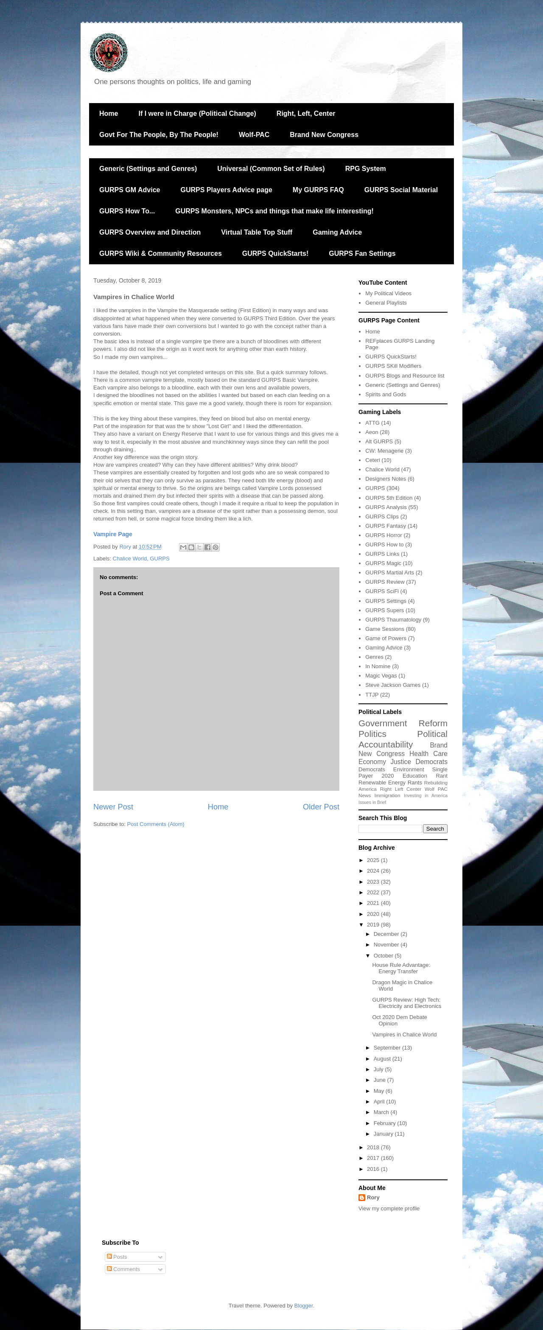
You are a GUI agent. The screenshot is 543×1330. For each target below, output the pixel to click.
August (383, 1059)
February (385, 1123)
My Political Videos (388, 293)
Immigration (387, 795)
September (388, 1047)
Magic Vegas (381, 675)
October (384, 955)
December (387, 934)
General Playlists (386, 303)
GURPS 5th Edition (388, 498)
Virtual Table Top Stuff (256, 232)
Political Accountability (403, 739)
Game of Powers (385, 638)
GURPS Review (384, 582)
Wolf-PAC (254, 134)
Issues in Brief (372, 802)
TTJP (371, 695)
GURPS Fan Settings (362, 253)
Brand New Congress (324, 134)
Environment (408, 769)
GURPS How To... (127, 211)
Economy (372, 761)
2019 (374, 924)
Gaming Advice (337, 232)
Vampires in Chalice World (404, 1034)
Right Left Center (400, 789)
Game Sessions (384, 629)
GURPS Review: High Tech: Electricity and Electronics (406, 1003)
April (380, 1101)
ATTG (372, 423)
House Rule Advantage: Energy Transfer (401, 968)
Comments (123, 1269)
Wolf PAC (436, 789)
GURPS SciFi (382, 591)
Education (415, 776)
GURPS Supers (384, 610)
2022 (374, 892)
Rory (373, 1197)
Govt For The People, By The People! (158, 134)
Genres (374, 657)
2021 (374, 903)
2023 (374, 882)
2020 (388, 776)
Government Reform (403, 723)
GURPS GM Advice (129, 189)
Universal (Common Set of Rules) (271, 168)
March (382, 1112)
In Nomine (377, 666)
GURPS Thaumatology (393, 619)
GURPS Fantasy (385, 526)
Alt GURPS (379, 441)
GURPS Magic (383, 563)
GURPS (159, 558)
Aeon (371, 432)
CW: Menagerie (384, 451)
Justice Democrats (419, 761)
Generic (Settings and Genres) (148, 168)
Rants (415, 782)
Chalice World (130, 558)
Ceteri (372, 460)
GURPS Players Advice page (226, 189)
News (364, 795)
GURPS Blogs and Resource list (404, 375)
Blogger (303, 1305)
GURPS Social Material (401, 189)
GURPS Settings (385, 601)
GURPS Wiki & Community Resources (160, 253)
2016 (374, 1169)
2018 (374, 1147)
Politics (372, 734)
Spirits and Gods (385, 394)
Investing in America (426, 795)
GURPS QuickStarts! (275, 253)
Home (108, 113)
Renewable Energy (382, 782)
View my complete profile (389, 1208)
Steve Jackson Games (392, 685)
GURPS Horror (383, 535)
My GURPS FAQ (318, 189)
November (387, 944)
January (384, 1134)
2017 (374, 1158)
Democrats (371, 769)
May (380, 1091)
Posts (117, 1257)
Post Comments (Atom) (156, 824)
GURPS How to (384, 544)
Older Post (321, 807)
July (379, 1069)
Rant (442, 776)
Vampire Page (112, 534)
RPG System (365, 168)
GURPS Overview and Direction (150, 232)
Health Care (428, 753)
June (380, 1080)
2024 (374, 871)
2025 (374, 860)
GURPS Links (382, 554)
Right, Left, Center (306, 113)
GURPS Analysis (386, 507)
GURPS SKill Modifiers (393, 366)
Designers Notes (385, 479)
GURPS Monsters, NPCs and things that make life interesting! (274, 211)
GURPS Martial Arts (389, 572)
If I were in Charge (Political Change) (197, 113)
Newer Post (113, 807)
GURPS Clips (382, 516)
